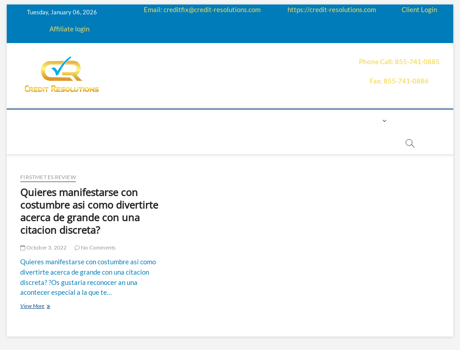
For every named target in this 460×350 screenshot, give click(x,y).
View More (46, 306)
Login (370, 120)
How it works (134, 120)
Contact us (330, 120)
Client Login (419, 9)
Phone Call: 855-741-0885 (399, 61)
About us (84, 120)
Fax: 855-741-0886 (399, 81)
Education (188, 120)
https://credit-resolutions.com (332, 9)
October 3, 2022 (43, 247)
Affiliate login (69, 29)
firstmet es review (48, 177)
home (48, 120)
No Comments (95, 247)
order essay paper (236, 143)
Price (250, 120)
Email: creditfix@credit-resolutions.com (202, 9)
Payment (285, 120)
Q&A (224, 120)
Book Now (175, 143)
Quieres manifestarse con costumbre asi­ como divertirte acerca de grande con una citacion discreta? (89, 210)
